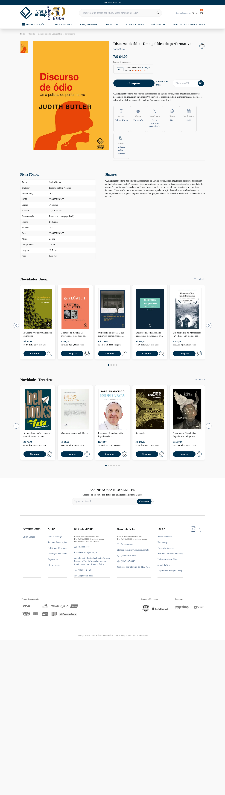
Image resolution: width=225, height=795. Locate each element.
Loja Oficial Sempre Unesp (170, 571)
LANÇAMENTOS (88, 24)
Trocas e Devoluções (57, 542)
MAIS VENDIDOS (64, 24)
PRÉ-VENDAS (158, 24)
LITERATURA (112, 24)
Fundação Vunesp (166, 548)
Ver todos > (199, 279)
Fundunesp (162, 542)
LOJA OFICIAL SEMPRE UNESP (189, 24)
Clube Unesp (53, 565)
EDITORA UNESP (135, 24)
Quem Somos (29, 537)
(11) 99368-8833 (83, 575)
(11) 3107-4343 (126, 561)
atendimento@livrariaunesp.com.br (133, 550)
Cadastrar (144, 501)
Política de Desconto (57, 548)
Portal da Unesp (165, 537)
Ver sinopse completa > (160, 100)
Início (22, 34)
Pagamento (53, 559)
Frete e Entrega (55, 537)
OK (200, 83)
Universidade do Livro (168, 559)
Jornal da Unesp (165, 565)
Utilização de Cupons (57, 554)
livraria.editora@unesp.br (86, 552)
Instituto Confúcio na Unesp (170, 554)
